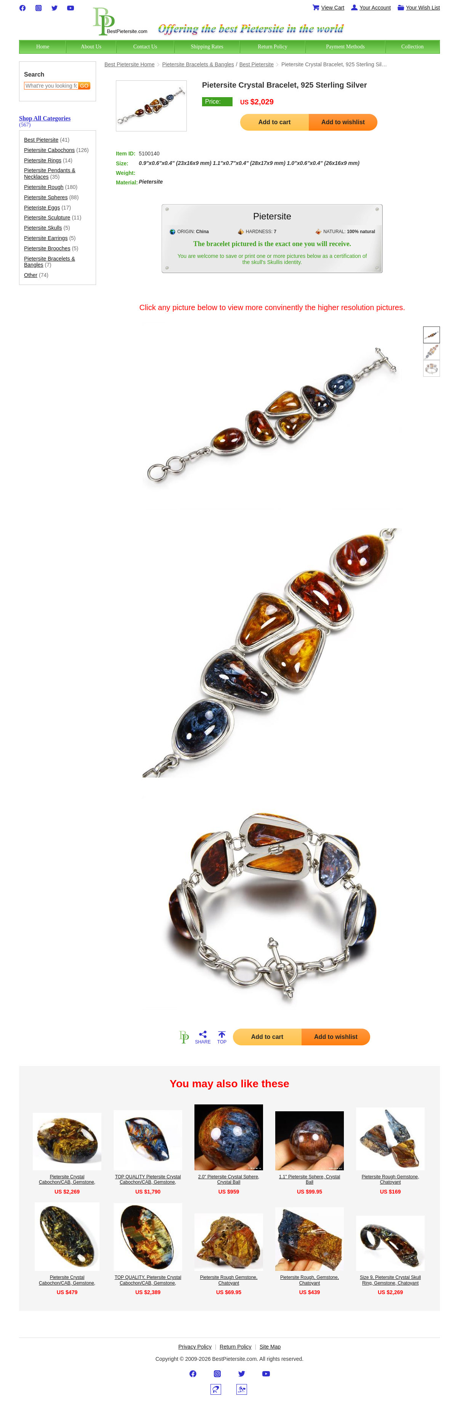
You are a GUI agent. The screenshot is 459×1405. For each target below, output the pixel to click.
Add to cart (274, 122)
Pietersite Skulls (47, 228)
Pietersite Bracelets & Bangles (49, 262)
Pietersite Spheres (51, 197)
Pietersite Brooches (51, 248)
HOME (183, 1037)
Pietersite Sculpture (52, 217)
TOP (221, 1037)
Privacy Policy (195, 1347)
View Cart (328, 8)
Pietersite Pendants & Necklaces (49, 173)
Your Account (370, 8)
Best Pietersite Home (129, 64)
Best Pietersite (46, 140)
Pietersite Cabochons (56, 150)
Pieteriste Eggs (47, 208)
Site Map (270, 1347)
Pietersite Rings (48, 160)
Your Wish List (418, 8)
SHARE (202, 1037)
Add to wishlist (343, 122)
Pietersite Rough (50, 187)
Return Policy (235, 1347)
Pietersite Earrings (50, 238)
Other (36, 275)
